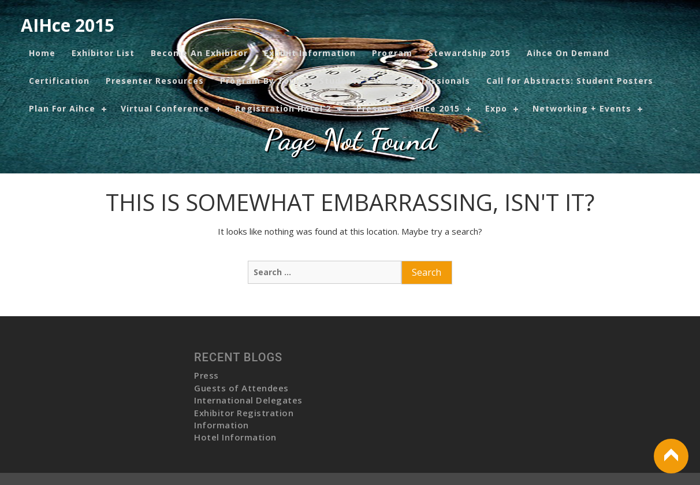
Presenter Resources (155, 80)
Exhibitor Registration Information (243, 419)
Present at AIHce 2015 (408, 108)
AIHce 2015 (67, 25)
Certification (59, 80)
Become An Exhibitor (199, 52)
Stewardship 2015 (470, 52)
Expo (496, 108)
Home (42, 52)
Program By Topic (261, 80)
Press (206, 375)
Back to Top (671, 456)
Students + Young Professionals (394, 80)
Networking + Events (582, 108)
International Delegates (248, 400)
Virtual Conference (165, 108)
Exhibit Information (310, 52)
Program (392, 52)
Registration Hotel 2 (283, 108)
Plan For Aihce (62, 108)
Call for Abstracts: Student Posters (569, 80)
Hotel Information (235, 437)
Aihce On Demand (568, 52)
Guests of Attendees (241, 388)
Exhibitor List (103, 52)
